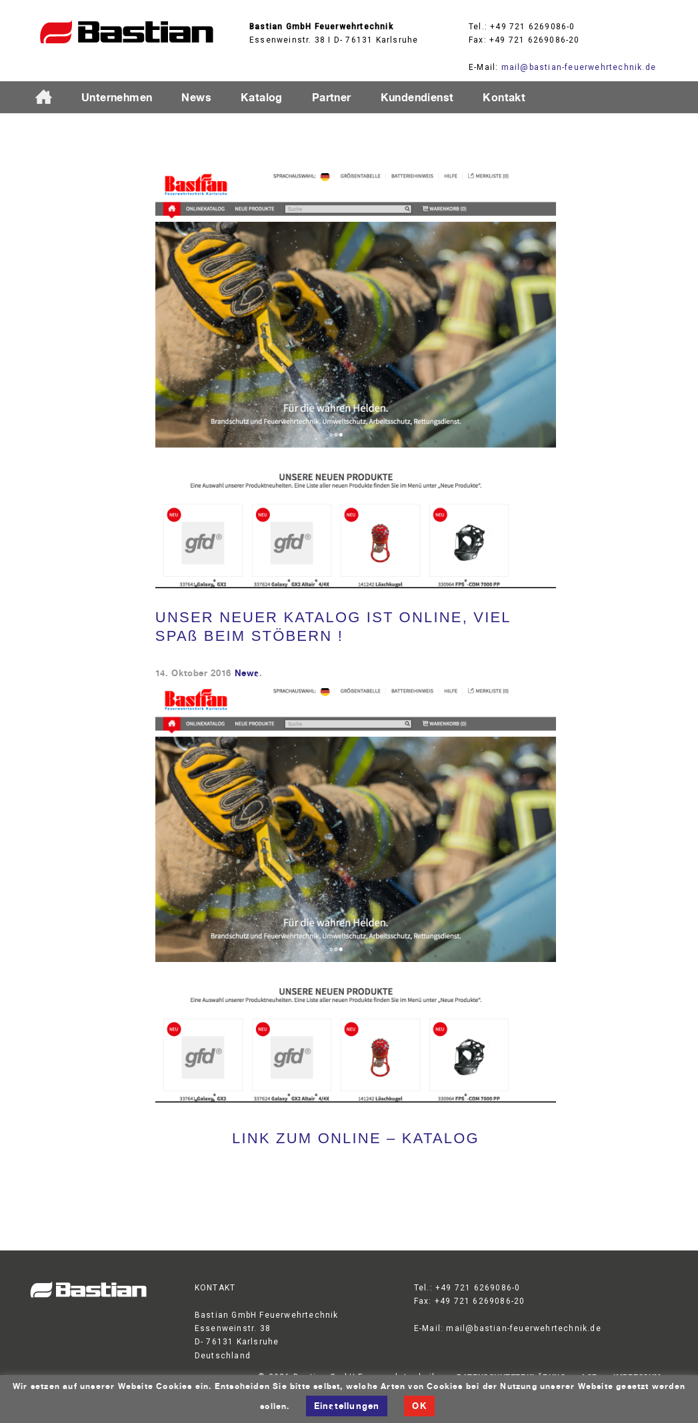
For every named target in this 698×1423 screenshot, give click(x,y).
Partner (331, 97)
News (196, 97)
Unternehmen (116, 97)
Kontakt (504, 97)
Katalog (262, 97)
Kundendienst (417, 97)
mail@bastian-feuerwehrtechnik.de (578, 67)
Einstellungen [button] (347, 1405)
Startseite (49, 98)
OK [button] (419, 1405)
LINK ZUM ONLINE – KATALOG (355, 1138)
